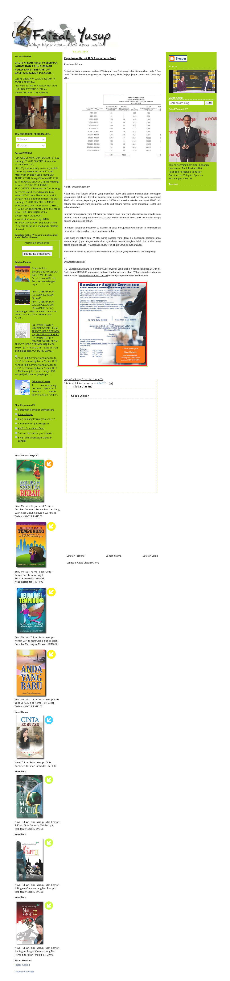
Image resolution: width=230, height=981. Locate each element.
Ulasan (22, 145)
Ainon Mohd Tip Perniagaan (33, 423)
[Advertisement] (112, 522)
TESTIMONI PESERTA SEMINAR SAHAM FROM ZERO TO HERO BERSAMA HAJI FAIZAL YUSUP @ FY (45, 329)
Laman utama (113, 555)
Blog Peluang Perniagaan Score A (36, 418)
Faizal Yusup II (22, 965)
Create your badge (24, 971)
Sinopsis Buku (39, 268)
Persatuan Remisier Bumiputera (36, 409)
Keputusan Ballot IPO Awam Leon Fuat (90, 58)
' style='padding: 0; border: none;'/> (83, 379)
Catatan (22, 139)
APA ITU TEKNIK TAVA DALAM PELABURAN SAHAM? (43, 294)
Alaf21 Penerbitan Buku (31, 428)
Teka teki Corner (41, 381)
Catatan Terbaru (76, 555)
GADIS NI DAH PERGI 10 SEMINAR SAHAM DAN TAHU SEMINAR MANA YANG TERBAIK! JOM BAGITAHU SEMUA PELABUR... (36, 68)
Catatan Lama (150, 555)
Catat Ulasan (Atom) (88, 562)
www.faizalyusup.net (74, 262)
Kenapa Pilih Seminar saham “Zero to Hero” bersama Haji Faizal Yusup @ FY (36, 359)
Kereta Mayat (25, 414)
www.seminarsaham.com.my (93, 275)
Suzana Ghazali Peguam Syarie (35, 432)
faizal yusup (21, 17)
